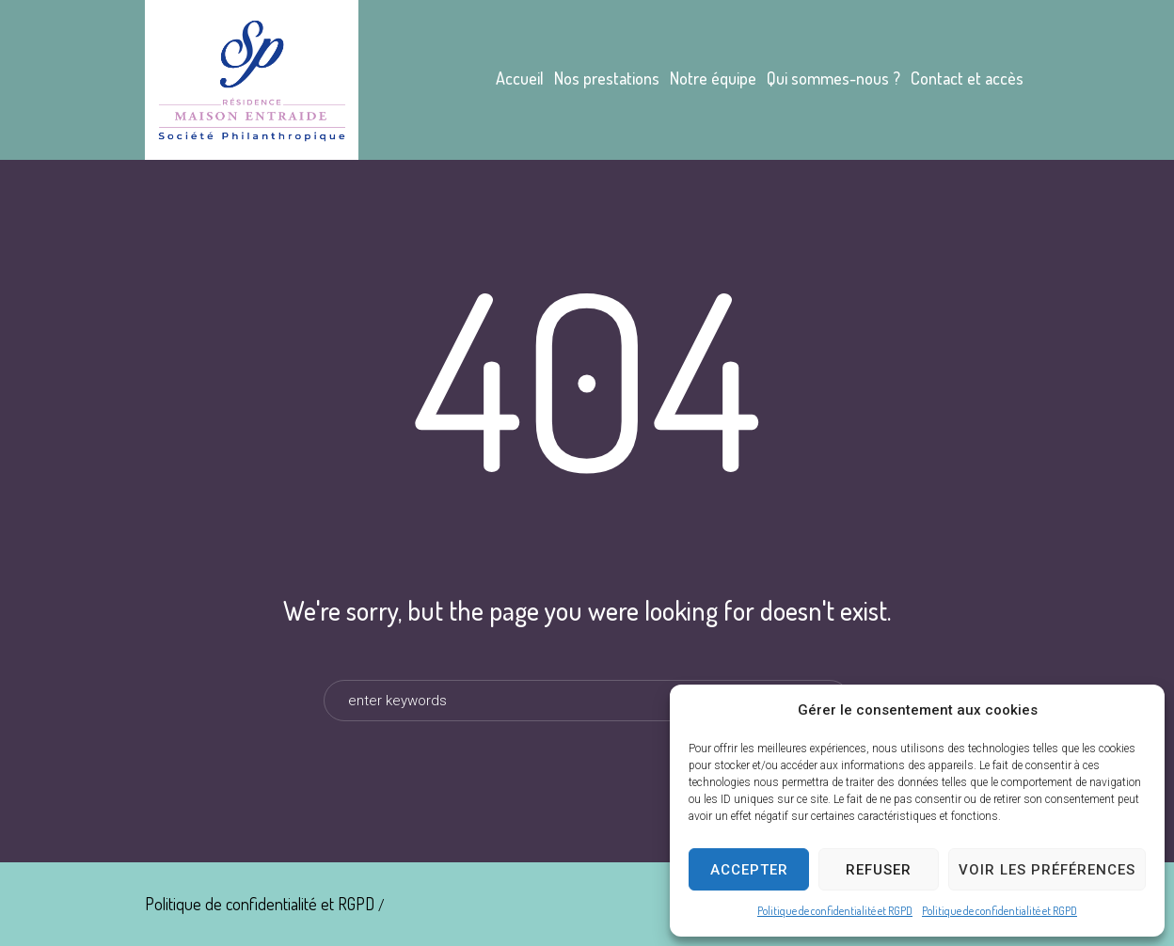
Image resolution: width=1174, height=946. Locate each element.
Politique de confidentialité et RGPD (834, 911)
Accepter (749, 869)
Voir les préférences (1047, 869)
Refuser (879, 869)
